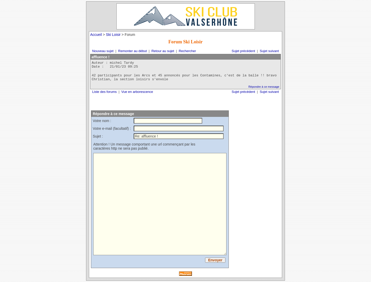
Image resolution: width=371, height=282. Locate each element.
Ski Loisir (113, 35)
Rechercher (187, 51)
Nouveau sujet (103, 51)
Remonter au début (132, 51)
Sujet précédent (243, 51)
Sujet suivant (269, 51)
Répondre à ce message (263, 86)
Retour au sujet (162, 51)
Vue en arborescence (137, 92)
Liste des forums (104, 92)
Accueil (96, 35)
